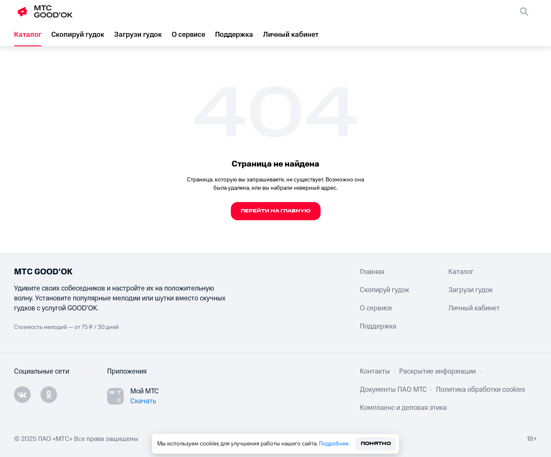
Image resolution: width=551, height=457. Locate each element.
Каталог (27, 35)
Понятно (376, 443)
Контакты (375, 371)
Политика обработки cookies (480, 390)
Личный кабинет (291, 35)
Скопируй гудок (77, 35)
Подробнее (333, 443)
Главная (372, 272)
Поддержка (234, 35)
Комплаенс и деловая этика (403, 408)
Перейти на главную (276, 210)
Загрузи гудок (138, 35)
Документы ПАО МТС (393, 390)
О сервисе (188, 35)
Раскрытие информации (437, 371)
